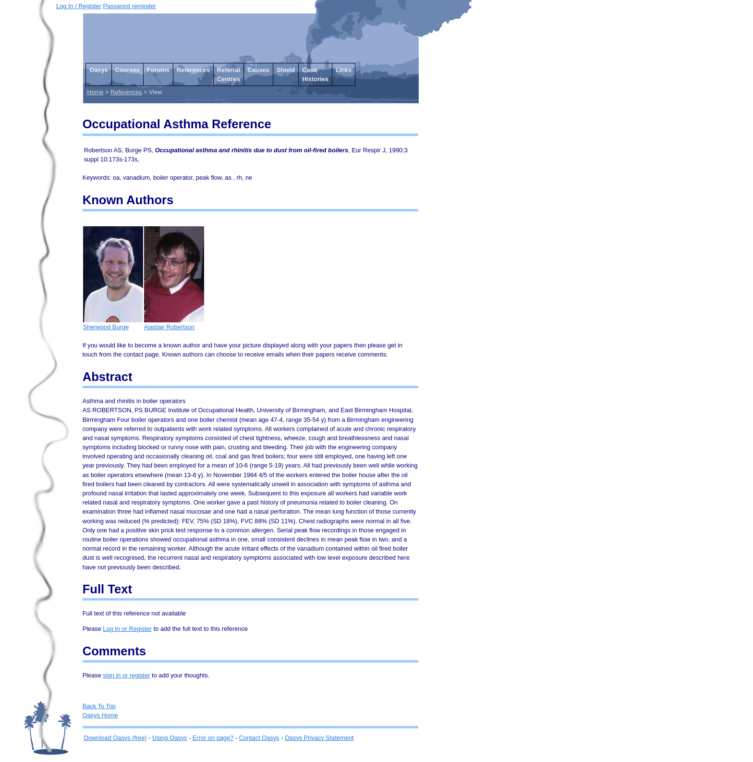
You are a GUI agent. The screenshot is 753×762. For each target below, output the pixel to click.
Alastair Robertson (174, 324)
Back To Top (99, 706)
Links (344, 70)
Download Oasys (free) (115, 737)
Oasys (98, 70)
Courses (127, 70)
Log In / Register (78, 6)
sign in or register (126, 675)
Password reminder (129, 6)
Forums (158, 70)
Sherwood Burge (113, 324)
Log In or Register (127, 628)
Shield (286, 70)
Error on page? (213, 737)
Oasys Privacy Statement (319, 737)
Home (95, 92)
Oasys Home (100, 715)
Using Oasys (169, 737)
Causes (258, 70)
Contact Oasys (259, 737)
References (193, 70)
